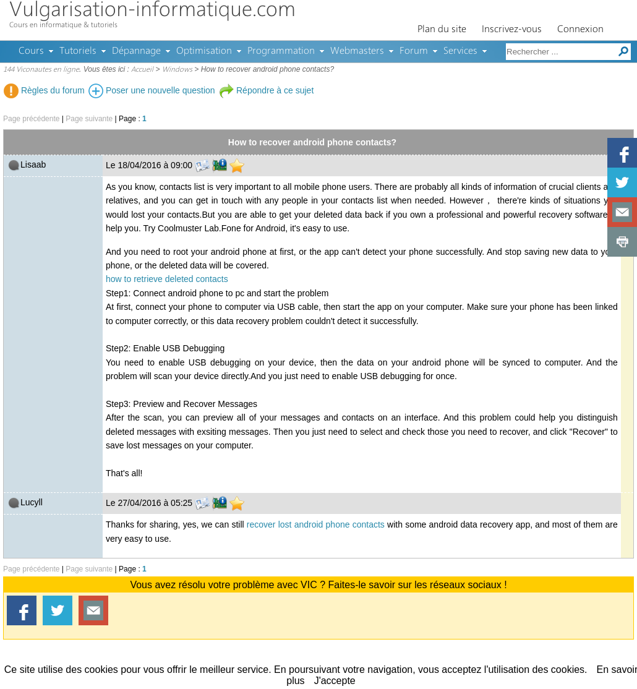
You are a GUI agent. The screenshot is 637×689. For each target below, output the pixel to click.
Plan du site (441, 30)
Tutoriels (77, 51)
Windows (177, 70)
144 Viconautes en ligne (41, 70)
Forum (414, 51)
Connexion (580, 30)
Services (460, 51)
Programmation (281, 51)
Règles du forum (44, 90)
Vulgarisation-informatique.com (152, 11)
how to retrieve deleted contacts (167, 279)
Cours (31, 51)
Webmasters (357, 51)
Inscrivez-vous (512, 30)
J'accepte (335, 680)
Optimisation (204, 51)
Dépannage (136, 51)
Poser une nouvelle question (151, 90)
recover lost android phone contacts (316, 524)
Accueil (142, 70)
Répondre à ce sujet (266, 90)
